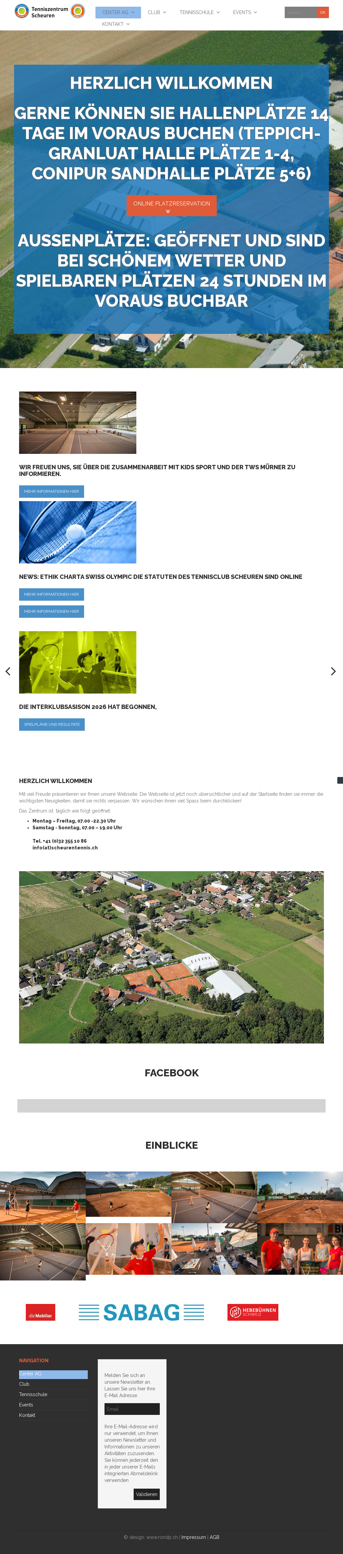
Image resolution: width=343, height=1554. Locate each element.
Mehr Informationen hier (51, 491)
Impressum (194, 1537)
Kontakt (27, 1415)
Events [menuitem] (242, 12)
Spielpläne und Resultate (52, 724)
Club (24, 1384)
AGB (214, 1537)
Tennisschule (33, 1394)
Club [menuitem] (154, 12)
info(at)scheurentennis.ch (65, 847)
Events (26, 1405)
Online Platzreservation (171, 203)
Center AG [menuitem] (115, 12)
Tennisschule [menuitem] (197, 12)
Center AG (30, 1373)
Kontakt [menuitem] (113, 24)
